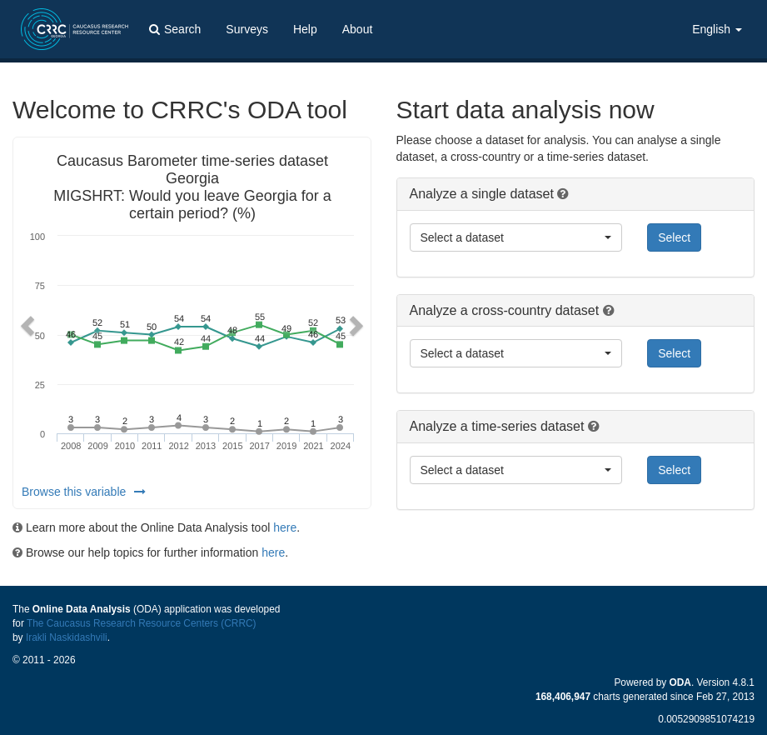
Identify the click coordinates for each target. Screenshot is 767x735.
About (357, 29)
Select (674, 237)
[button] (24, 323)
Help (305, 29)
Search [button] (175, 29)
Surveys (247, 29)
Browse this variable (84, 491)
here (284, 527)
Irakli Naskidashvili (66, 637)
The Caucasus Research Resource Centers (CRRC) (141, 623)
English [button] (717, 29)
